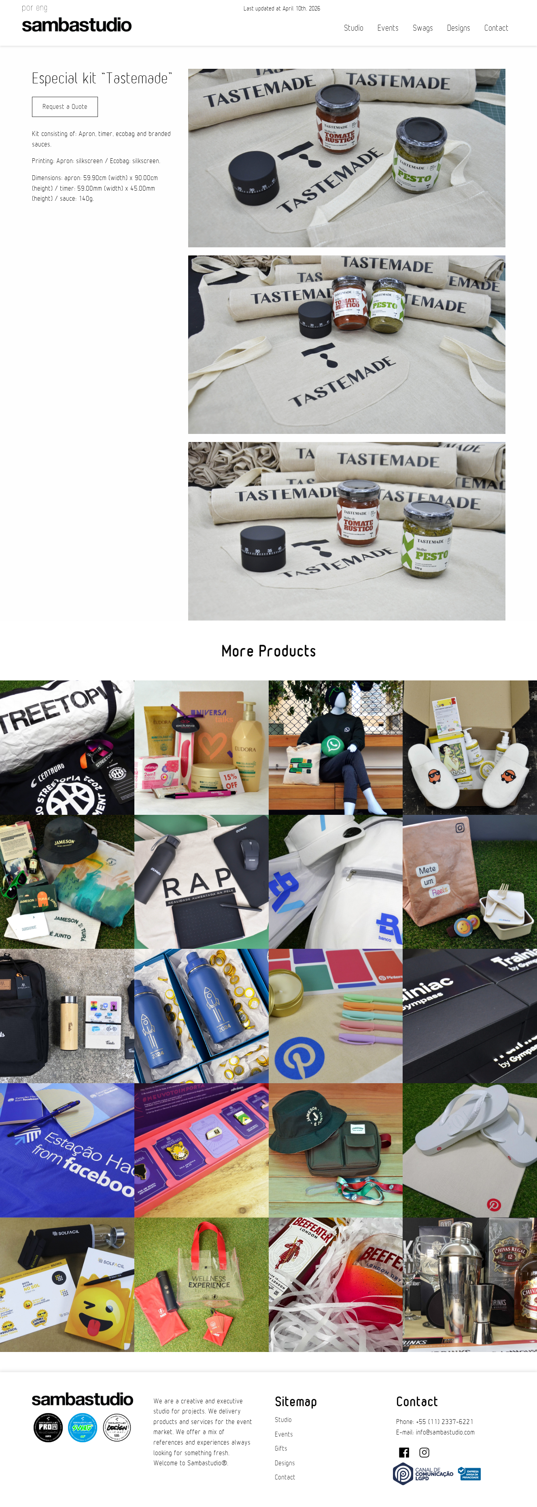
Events (388, 28)
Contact (496, 28)
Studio (353, 28)
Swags (423, 28)
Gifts (281, 1448)
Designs (458, 28)
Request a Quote (64, 107)
